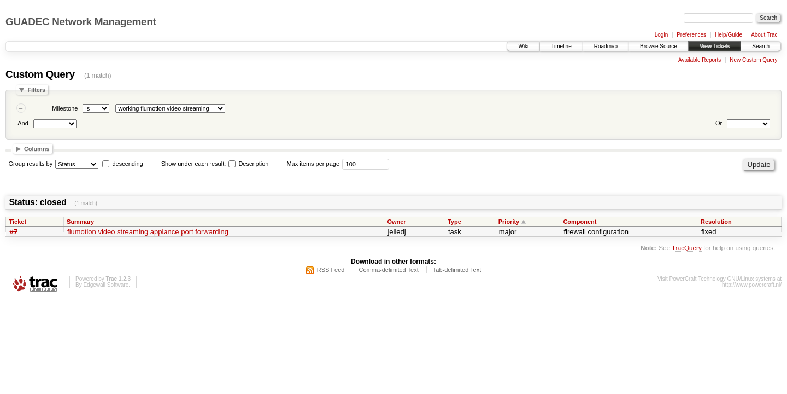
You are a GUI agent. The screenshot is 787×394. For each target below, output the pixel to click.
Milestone (65, 108)
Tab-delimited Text (457, 269)
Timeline (561, 46)
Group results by (31, 163)
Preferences (691, 35)
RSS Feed (331, 269)
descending (127, 163)
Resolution (716, 221)
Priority (509, 221)
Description (248, 163)
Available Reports (699, 60)
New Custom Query (753, 60)
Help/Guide (728, 35)
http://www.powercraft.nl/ (752, 285)
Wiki (523, 46)
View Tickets (715, 46)
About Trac (764, 35)
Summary (80, 221)
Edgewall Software (105, 285)
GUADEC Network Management (80, 21)
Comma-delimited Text (389, 269)
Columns (37, 149)
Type (454, 221)
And (22, 123)
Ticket (18, 221)
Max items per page (312, 163)
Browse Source (658, 46)
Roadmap (606, 46)
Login (661, 35)
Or (718, 123)
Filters (36, 89)
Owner (396, 221)
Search (761, 46)
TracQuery (687, 247)
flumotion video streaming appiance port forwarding (147, 232)
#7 (13, 232)
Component (579, 221)
